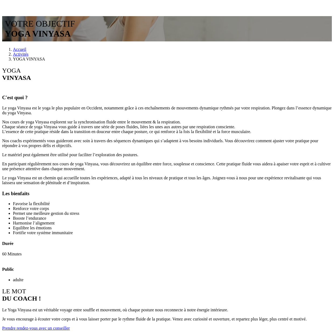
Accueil (19, 49)
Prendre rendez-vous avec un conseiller (36, 328)
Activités (21, 54)
